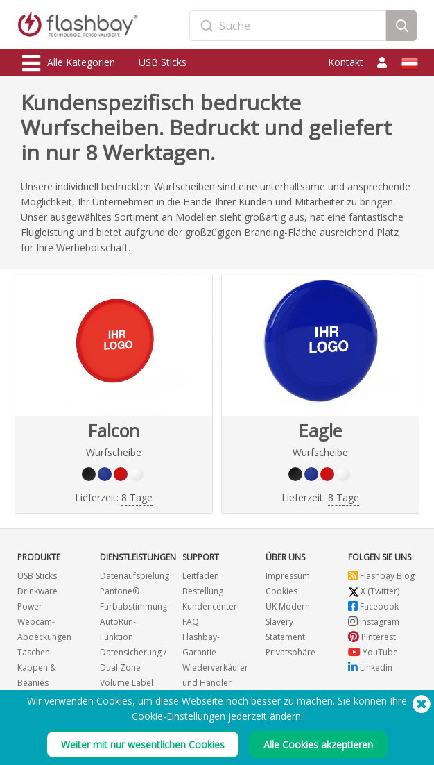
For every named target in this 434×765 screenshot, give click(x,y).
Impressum (288, 576)
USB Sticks (162, 62)
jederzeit (247, 718)
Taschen (33, 652)
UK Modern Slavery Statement (288, 621)
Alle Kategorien (68, 63)
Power (29, 606)
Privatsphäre (290, 652)
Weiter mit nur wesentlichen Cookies (143, 746)
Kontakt (345, 62)
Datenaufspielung (134, 576)
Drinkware (37, 591)
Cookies (281, 591)
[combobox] (287, 25)
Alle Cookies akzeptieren (318, 746)
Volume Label (126, 683)
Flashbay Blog (381, 576)
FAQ (190, 622)
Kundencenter (209, 606)
